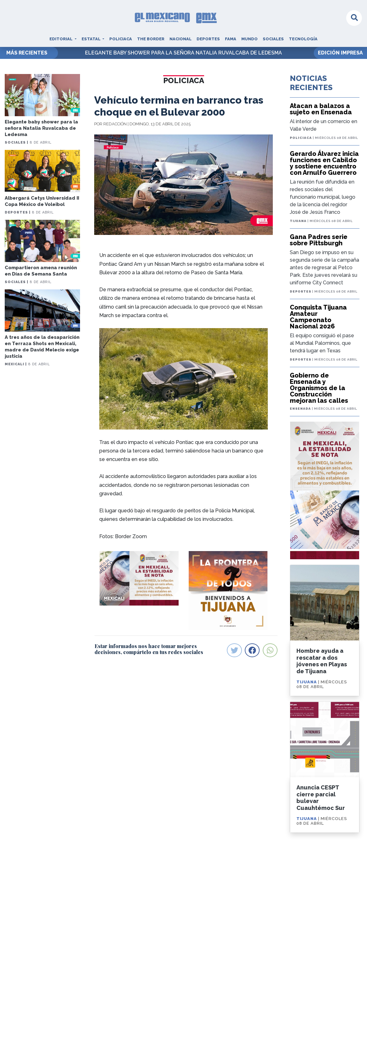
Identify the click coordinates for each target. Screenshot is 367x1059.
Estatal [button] (91, 39)
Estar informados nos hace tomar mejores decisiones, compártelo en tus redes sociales (149, 649)
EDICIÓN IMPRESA (340, 53)
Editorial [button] (61, 39)
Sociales (273, 39)
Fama (230, 39)
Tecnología (303, 39)
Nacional (180, 39)
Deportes (208, 39)
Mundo (249, 39)
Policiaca (120, 39)
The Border (150, 39)
